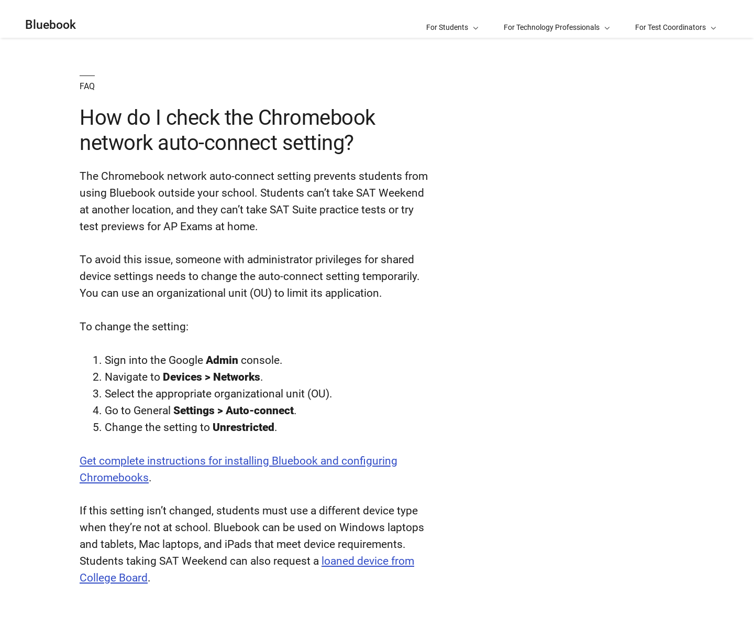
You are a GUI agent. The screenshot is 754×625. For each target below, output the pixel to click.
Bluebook (50, 25)
